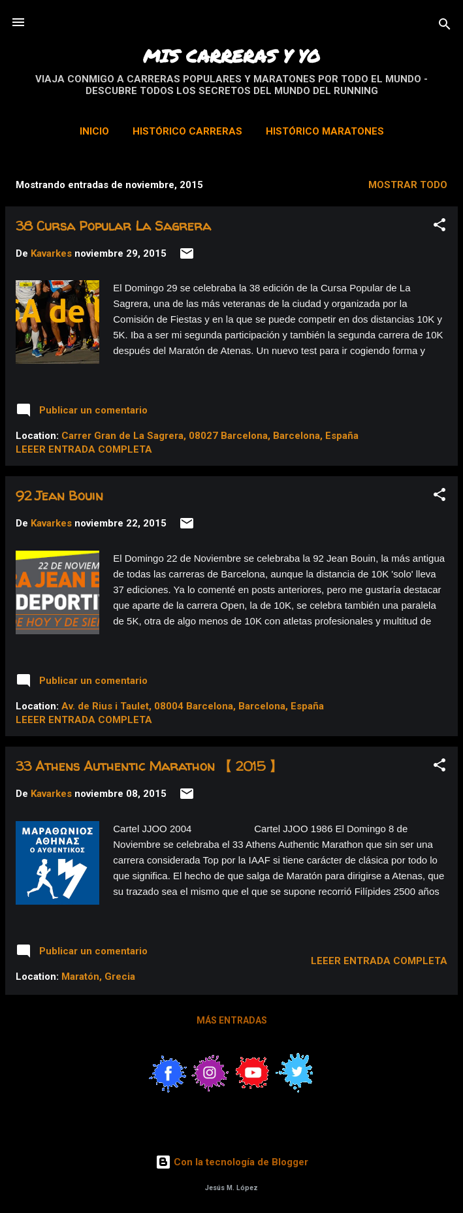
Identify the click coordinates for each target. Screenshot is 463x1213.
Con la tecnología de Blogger (231, 1162)
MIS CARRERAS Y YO (231, 55)
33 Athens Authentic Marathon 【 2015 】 (149, 766)
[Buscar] (445, 26)
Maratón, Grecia (98, 976)
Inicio (94, 131)
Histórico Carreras (187, 131)
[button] (439, 227)
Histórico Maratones (325, 131)
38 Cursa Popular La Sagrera (113, 226)
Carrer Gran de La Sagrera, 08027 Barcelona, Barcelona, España (210, 436)
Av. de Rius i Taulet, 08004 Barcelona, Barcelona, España (192, 706)
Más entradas (232, 1020)
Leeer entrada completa (84, 449)
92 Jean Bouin (59, 495)
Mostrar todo (407, 185)
